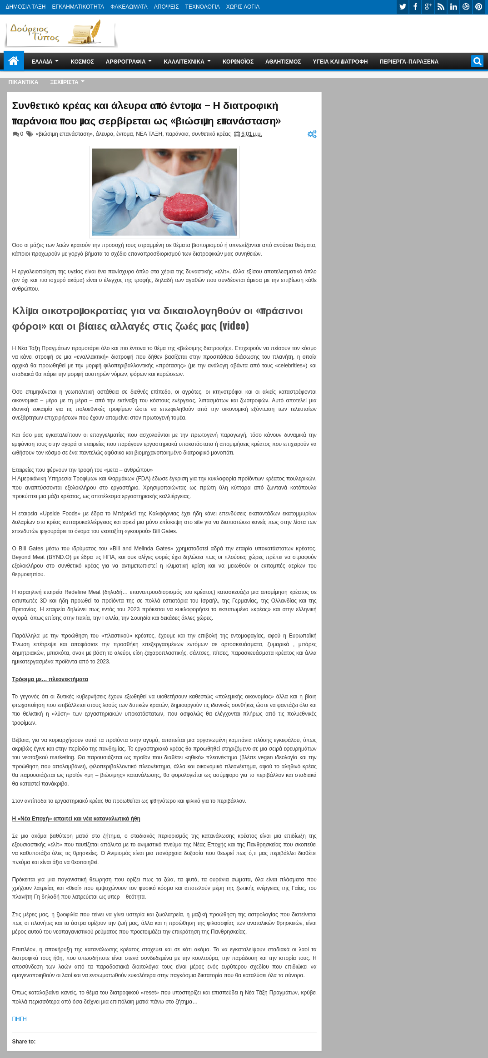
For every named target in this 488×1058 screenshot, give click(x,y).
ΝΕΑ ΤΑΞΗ (149, 134)
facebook (415, 7)
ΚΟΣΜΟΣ (82, 61)
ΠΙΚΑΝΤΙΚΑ (23, 81)
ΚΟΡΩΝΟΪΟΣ (238, 61)
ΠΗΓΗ (19, 1019)
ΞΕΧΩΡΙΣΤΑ (64, 81)
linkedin (453, 7)
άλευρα (105, 134)
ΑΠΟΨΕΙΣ (166, 7)
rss (441, 7)
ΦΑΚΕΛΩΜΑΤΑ (129, 7)
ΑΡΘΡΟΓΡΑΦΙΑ (126, 61)
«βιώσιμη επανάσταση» (64, 134)
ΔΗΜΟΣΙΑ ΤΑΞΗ (25, 7)
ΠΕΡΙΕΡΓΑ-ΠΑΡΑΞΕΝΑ (408, 61)
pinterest (479, 7)
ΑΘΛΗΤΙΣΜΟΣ (283, 61)
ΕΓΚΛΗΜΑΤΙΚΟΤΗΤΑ (78, 7)
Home (14, 61)
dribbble (466, 7)
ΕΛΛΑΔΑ (41, 61)
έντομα (124, 134)
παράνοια (177, 134)
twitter (402, 7)
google (428, 7)
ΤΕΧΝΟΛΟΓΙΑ (202, 7)
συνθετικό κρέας (211, 134)
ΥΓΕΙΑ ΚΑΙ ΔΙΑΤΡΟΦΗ (340, 61)
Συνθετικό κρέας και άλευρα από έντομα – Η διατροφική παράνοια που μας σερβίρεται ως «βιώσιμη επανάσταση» (146, 112)
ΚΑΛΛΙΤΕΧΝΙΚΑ (184, 61)
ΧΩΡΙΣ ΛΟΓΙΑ (242, 7)
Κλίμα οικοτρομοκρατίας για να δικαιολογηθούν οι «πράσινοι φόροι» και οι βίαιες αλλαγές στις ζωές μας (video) (157, 317)
